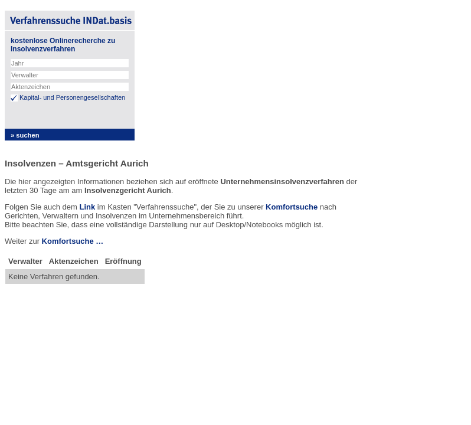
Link (87, 206)
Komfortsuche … (73, 241)
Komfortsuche (292, 206)
